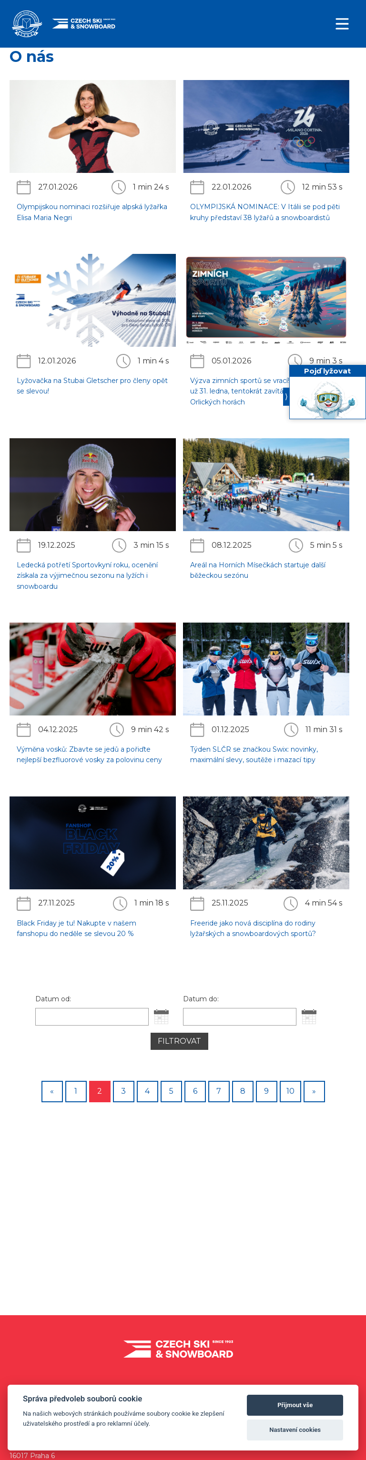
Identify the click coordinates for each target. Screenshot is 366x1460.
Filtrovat (179, 1041)
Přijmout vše (295, 1405)
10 (290, 1091)
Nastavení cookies (295, 1429)
